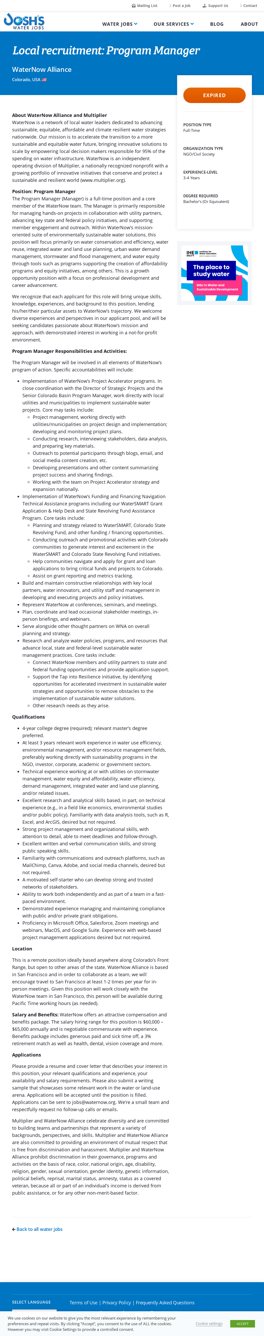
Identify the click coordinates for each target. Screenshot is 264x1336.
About (249, 24)
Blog (217, 24)
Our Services (171, 24)
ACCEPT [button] (243, 1323)
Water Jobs (117, 24)
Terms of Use (83, 1302)
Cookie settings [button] (209, 1323)
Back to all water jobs (37, 1229)
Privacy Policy (116, 1302)
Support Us (215, 5)
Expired (214, 95)
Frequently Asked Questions (165, 1302)
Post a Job (180, 5)
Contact (249, 5)
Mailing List (145, 5)
